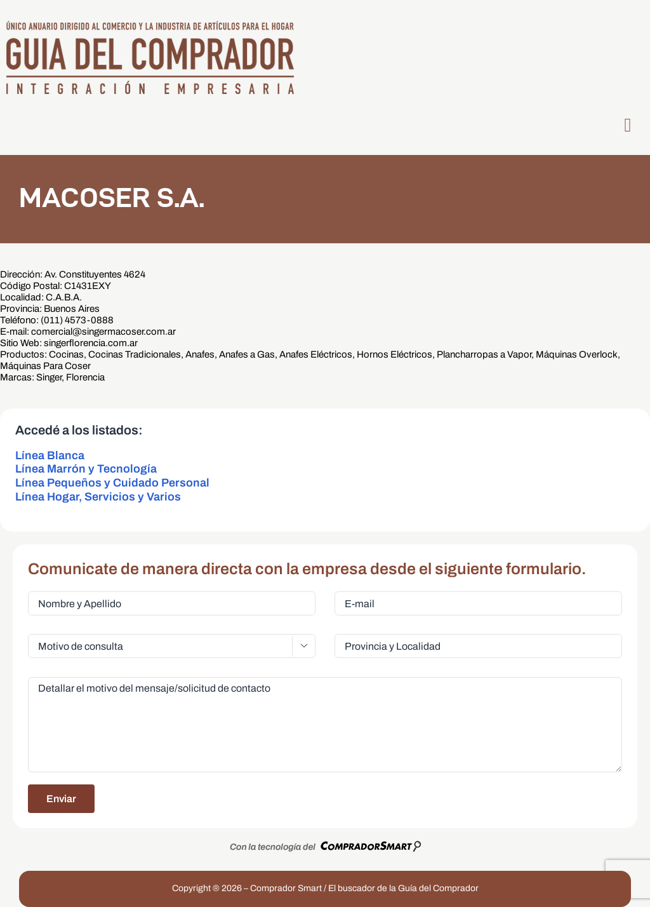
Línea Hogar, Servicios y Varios (98, 496)
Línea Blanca (49, 455)
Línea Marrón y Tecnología (86, 468)
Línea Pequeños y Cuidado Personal (112, 482)
